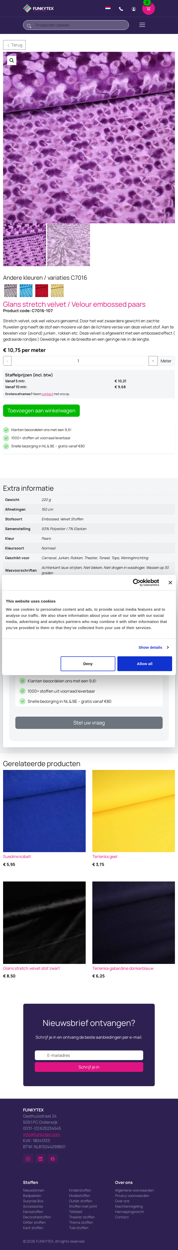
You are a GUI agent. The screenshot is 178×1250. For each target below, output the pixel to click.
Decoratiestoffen (37, 1217)
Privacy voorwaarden (132, 1195)
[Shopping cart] (148, 8)
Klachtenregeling (129, 1206)
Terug (14, 45)
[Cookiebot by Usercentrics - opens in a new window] (136, 582)
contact (47, 394)
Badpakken (32, 1195)
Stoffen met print (83, 1206)
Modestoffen (79, 1195)
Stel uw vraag (89, 722)
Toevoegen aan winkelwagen (41, 410)
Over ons (122, 1200)
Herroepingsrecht (129, 1211)
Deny (88, 663)
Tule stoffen (78, 1227)
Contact (122, 1217)
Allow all (144, 663)
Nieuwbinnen (33, 1190)
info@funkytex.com (41, 1134)
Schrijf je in (89, 1067)
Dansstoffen (33, 1211)
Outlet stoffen (80, 1200)
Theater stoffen (82, 1217)
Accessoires (33, 1206)
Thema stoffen (81, 1222)
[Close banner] (170, 582)
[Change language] (108, 8)
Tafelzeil (75, 1211)
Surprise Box (33, 1200)
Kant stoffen (33, 1227)
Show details (150, 647)
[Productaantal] (80, 361)
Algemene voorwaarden (134, 1190)
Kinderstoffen (80, 1190)
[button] (11, 60)
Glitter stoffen (34, 1222)
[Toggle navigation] (142, 24)
